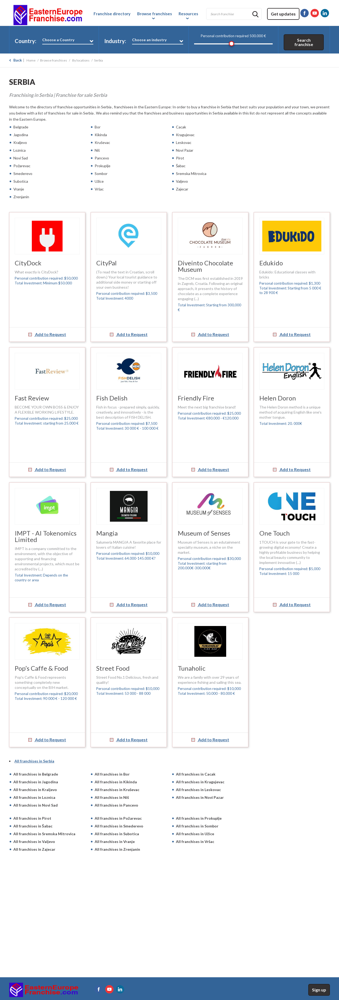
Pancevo (102, 158)
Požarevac (21, 165)
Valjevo (182, 181)
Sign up (319, 989)
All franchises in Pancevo (116, 805)
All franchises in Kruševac (117, 789)
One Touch (274, 533)
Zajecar (182, 189)
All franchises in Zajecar (34, 849)
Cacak (181, 127)
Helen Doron (277, 398)
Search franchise (303, 42)
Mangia (107, 533)
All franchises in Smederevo (119, 826)
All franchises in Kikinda (116, 782)
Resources (188, 13)
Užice (99, 181)
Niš (97, 150)
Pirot (180, 158)
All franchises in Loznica (34, 797)
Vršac (99, 189)
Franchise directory (112, 13)
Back (17, 60)
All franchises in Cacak (195, 774)
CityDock (28, 263)
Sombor (101, 173)
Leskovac (183, 142)
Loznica (19, 150)
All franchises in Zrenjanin (117, 849)
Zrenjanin (21, 196)
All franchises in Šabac (32, 826)
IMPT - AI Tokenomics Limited (45, 536)
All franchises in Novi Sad (35, 805)
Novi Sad (20, 158)
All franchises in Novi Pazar (200, 797)
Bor (98, 127)
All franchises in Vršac (195, 841)
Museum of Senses (204, 533)
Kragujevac (185, 134)
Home (31, 60)
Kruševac (102, 142)
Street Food (113, 668)
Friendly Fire (196, 398)
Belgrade (20, 127)
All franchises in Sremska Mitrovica (44, 833)
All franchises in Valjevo (34, 841)
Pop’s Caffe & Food (41, 668)
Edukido (271, 263)
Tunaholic (191, 668)
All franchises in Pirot (32, 818)
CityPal (106, 263)
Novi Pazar (184, 150)
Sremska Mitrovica (191, 173)
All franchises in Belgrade (35, 774)
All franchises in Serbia (34, 761)
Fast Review (32, 398)
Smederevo (22, 173)
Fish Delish (112, 398)
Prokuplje (102, 165)
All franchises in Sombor (197, 826)
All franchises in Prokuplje (199, 818)
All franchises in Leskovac (198, 789)
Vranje (18, 189)
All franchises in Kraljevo (35, 789)
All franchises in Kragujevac (200, 782)
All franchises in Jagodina (35, 782)
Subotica (20, 181)
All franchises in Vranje (115, 841)
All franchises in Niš (112, 797)
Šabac (181, 165)
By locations (81, 60)
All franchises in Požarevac (118, 818)
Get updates (283, 13)
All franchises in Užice (195, 833)
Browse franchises (154, 13)
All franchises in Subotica (117, 833)
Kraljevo (20, 142)
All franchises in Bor (112, 774)
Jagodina (20, 134)
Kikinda (101, 134)
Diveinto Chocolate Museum (205, 266)
